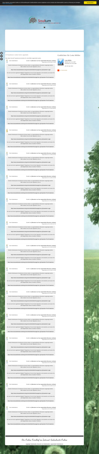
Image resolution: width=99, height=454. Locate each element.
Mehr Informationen (22, 4)
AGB (39, 436)
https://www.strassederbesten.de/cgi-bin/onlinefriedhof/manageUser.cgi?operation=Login (31, 69)
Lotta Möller (68, 60)
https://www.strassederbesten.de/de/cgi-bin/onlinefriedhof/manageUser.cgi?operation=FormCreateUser (31, 77)
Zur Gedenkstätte (62, 70)
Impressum (42, 436)
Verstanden (90, 3)
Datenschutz (48, 436)
